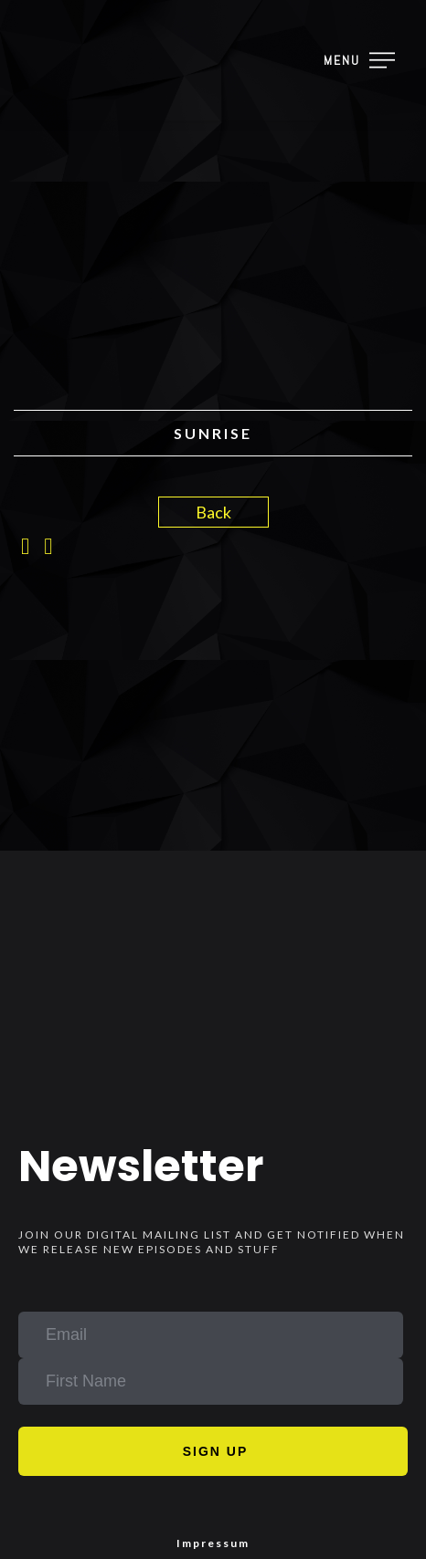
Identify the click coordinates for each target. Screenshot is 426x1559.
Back (213, 512)
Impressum (213, 1543)
